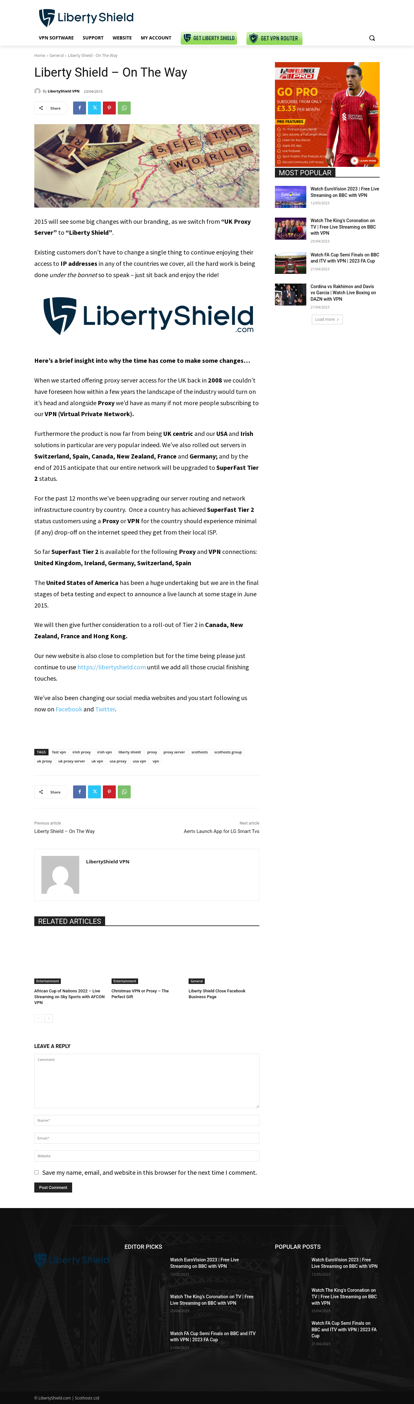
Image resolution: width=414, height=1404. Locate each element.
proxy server (174, 752)
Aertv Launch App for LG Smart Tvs (221, 831)
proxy (152, 752)
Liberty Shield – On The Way (64, 831)
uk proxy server (71, 761)
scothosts (199, 752)
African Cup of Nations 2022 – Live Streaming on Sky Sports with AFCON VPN (69, 996)
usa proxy (118, 761)
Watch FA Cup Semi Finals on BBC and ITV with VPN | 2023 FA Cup (343, 1329)
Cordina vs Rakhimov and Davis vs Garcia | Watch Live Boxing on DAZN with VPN (343, 293)
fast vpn (59, 752)
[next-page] (49, 1018)
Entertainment (47, 981)
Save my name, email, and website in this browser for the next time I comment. (149, 1172)
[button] (372, 38)
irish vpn (104, 752)
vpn (156, 761)
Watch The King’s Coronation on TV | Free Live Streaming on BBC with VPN (343, 227)
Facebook (69, 709)
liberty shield (129, 752)
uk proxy (44, 761)
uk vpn (97, 761)
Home (39, 55)
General (56, 55)
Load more (327, 319)
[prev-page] (38, 1018)
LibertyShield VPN (64, 91)
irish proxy (81, 752)
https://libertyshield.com (111, 667)
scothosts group (228, 752)
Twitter (105, 709)
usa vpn (139, 761)
